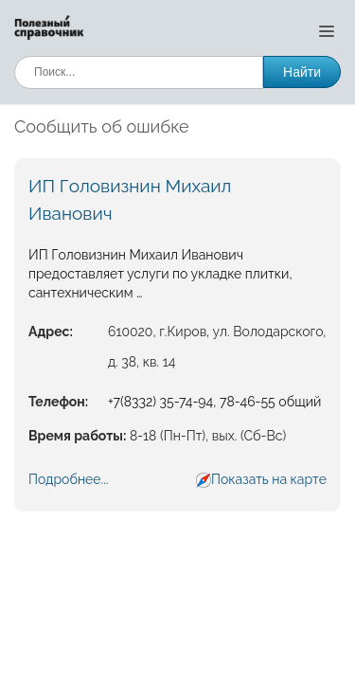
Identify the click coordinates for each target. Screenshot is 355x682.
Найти (302, 72)
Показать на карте (269, 479)
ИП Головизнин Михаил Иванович (129, 199)
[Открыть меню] (326, 30)
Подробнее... (68, 479)
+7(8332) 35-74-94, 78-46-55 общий (214, 401)
